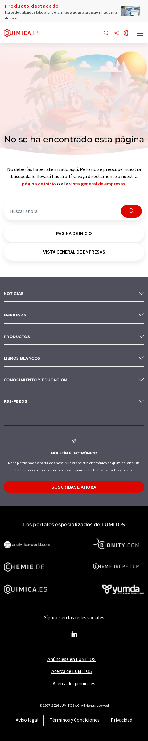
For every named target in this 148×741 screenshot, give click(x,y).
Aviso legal (27, 720)
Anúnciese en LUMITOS (71, 659)
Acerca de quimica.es (74, 683)
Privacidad (121, 720)
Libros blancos (22, 358)
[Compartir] (116, 33)
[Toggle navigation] (140, 34)
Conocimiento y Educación (35, 379)
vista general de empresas (97, 184)
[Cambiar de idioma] (126, 33)
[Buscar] (106, 33)
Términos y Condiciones (75, 720)
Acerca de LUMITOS (71, 671)
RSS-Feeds (15, 401)
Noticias (14, 293)
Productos (17, 336)
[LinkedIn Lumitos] (74, 634)
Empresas (15, 315)
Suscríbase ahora (74, 487)
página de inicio (39, 184)
